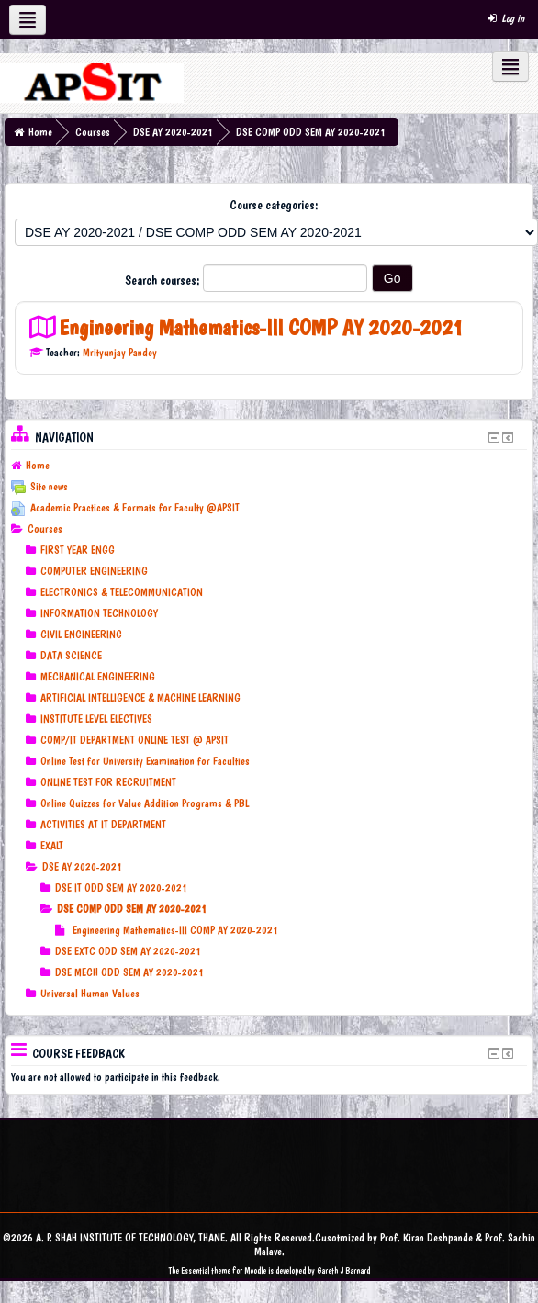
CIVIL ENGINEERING (81, 634)
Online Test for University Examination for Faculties (145, 761)
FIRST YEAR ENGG (77, 550)
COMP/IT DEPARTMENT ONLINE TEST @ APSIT (134, 740)
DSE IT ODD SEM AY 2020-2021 (121, 888)
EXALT (51, 845)
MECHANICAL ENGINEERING (97, 676)
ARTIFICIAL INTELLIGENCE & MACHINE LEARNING (140, 697)
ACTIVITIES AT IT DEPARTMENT (103, 824)
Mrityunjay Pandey (120, 352)
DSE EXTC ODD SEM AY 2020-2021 (128, 951)
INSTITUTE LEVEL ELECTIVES (96, 719)
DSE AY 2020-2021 (173, 132)
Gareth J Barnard (343, 1270)
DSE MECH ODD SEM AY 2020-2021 (129, 972)
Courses (92, 132)
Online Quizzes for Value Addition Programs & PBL (144, 803)
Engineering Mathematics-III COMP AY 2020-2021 (261, 327)
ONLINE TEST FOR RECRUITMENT (108, 782)
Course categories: (274, 204)
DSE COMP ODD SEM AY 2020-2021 (311, 132)
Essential (195, 1270)
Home (40, 132)
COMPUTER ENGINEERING (94, 571)
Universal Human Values (90, 993)
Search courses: (164, 280)
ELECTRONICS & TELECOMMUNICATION (121, 592)
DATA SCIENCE (71, 655)
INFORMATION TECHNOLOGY (99, 613)
